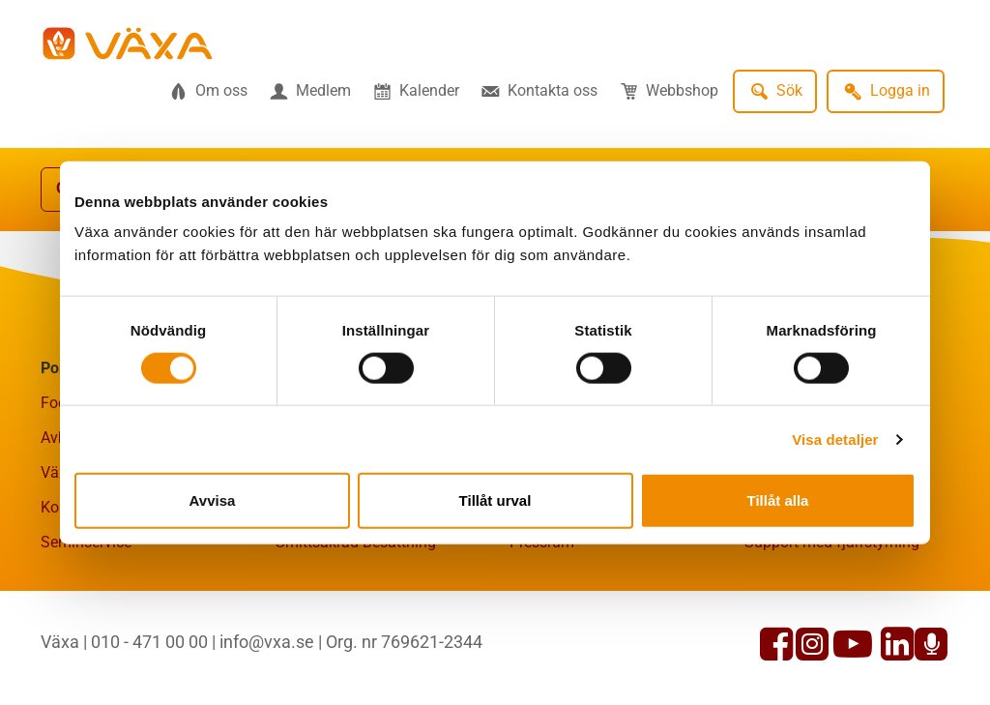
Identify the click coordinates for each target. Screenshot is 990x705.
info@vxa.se (266, 642)
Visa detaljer (835, 438)
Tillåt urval (495, 500)
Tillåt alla (778, 500)
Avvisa (212, 500)
